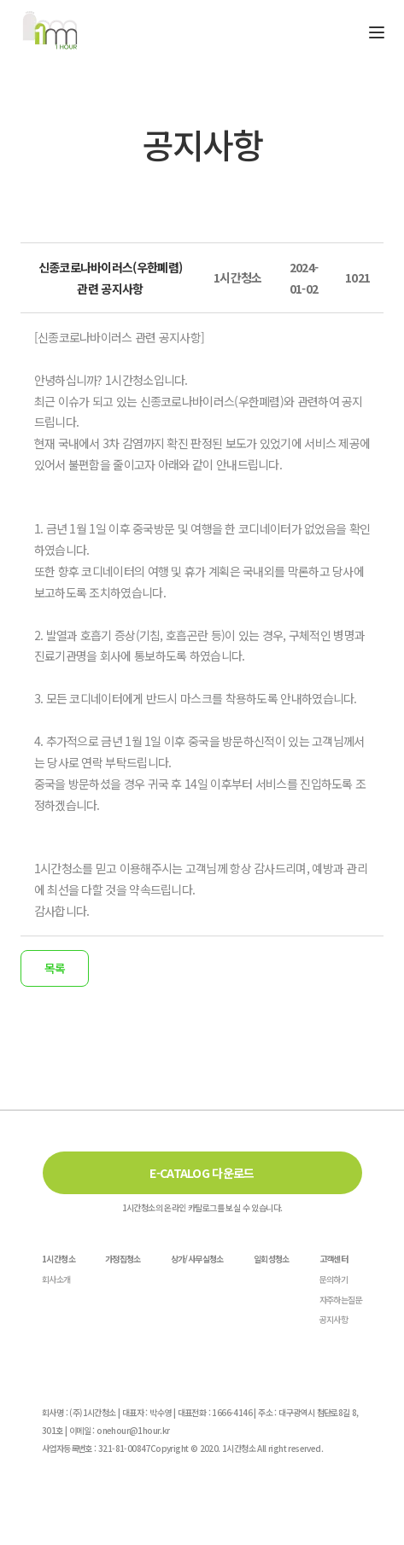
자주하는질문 (340, 1299)
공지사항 (333, 1319)
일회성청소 (272, 1258)
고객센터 (333, 1258)
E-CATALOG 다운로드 (201, 1172)
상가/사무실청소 (197, 1258)
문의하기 (333, 1279)
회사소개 (56, 1279)
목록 (54, 968)
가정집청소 (123, 1258)
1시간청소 (58, 1258)
